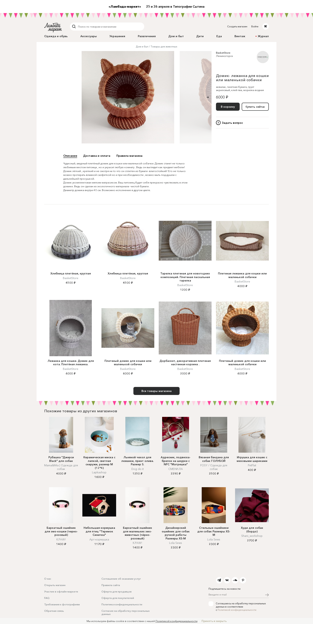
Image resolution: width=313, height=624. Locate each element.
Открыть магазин (54, 585)
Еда (219, 36)
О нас (47, 578)
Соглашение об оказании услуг (121, 578)
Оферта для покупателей (117, 597)
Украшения (117, 36)
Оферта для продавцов (116, 591)
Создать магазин (237, 26)
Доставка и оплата (96, 156)
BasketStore (223, 52)
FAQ (46, 597)
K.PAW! (61, 539)
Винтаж (239, 36)
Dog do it (137, 469)
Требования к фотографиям (62, 604)
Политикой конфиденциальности (237, 609)
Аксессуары (88, 36)
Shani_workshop (252, 536)
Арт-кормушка (99, 539)
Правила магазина (129, 156)
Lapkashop (99, 472)
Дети (200, 36)
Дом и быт (176, 36)
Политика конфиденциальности (121, 604)
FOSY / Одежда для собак (213, 467)
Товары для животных (163, 46)
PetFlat (252, 465)
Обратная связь (54, 610)
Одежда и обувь (56, 36)
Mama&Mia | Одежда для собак (61, 467)
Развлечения (147, 36)
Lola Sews (175, 543)
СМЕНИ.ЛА (175, 469)
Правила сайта (110, 585)
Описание (70, 156)
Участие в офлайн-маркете (61, 591)
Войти (254, 26)
